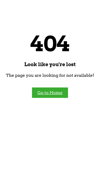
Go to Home (49, 92)
